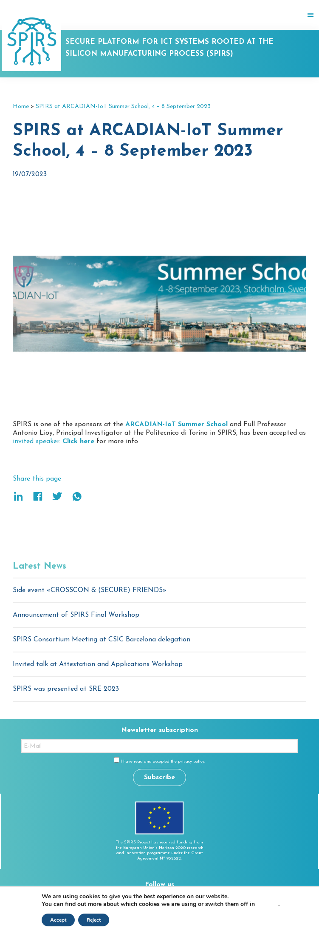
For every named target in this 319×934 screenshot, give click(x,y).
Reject (94, 920)
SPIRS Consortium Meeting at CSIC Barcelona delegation (101, 639)
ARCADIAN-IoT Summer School (176, 424)
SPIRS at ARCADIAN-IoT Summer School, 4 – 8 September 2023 (123, 106)
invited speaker (36, 441)
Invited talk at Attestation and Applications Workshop (98, 664)
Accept (58, 920)
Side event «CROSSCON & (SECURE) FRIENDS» (90, 590)
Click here (78, 441)
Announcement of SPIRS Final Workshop (76, 615)
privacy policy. (191, 761)
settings (267, 904)
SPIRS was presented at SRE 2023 (66, 689)
